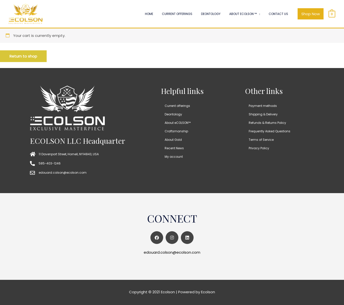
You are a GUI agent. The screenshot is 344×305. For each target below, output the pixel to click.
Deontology (220, 14)
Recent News (174, 148)
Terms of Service (261, 140)
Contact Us (280, 14)
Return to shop (23, 56)
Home (166, 14)
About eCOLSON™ (178, 123)
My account (174, 156)
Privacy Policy (259, 148)
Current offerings (190, 14)
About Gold (173, 140)
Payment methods (263, 106)
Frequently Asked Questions (269, 131)
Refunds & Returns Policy (267, 123)
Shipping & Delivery (263, 114)
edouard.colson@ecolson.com (172, 252)
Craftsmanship (176, 131)
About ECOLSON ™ (248, 14)
